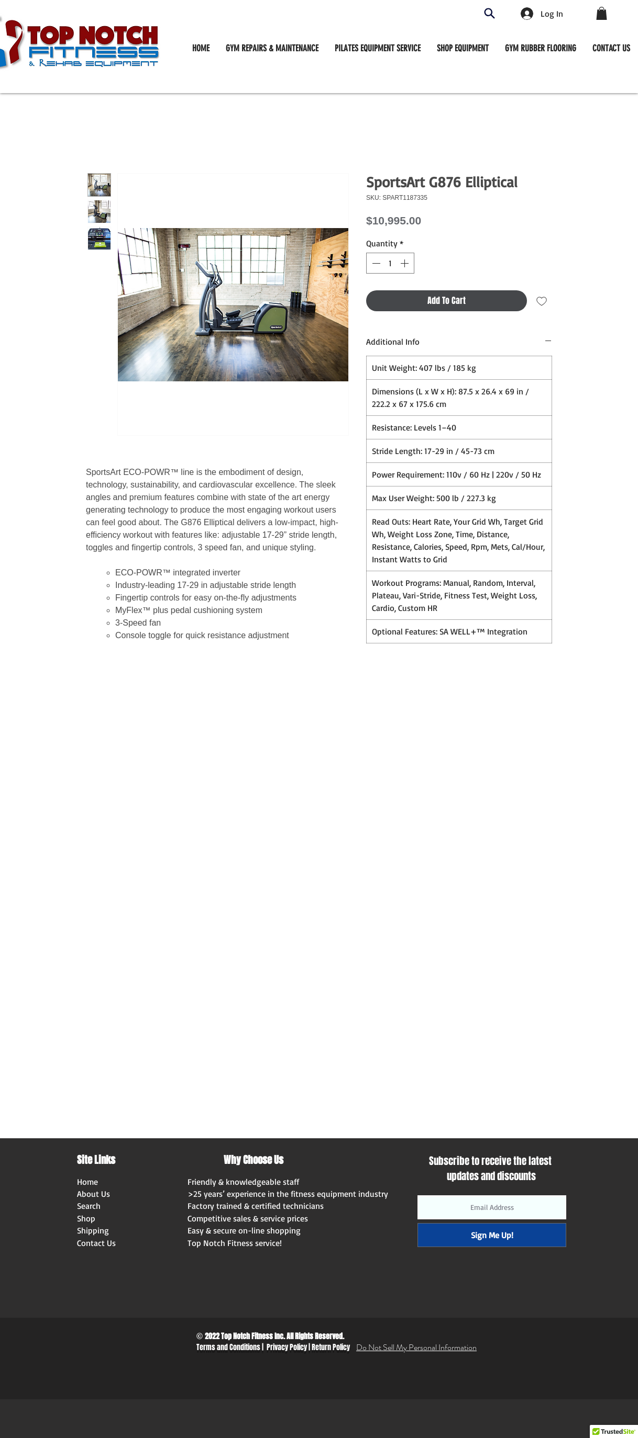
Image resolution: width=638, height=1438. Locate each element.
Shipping (93, 1230)
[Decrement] (375, 263)
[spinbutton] (390, 263)
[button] (463, 48)
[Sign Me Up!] (491, 1235)
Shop (86, 1218)
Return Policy (331, 1347)
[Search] (489, 13)
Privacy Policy (287, 1347)
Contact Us (96, 1243)
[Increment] (405, 263)
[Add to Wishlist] (541, 300)
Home (87, 1181)
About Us (93, 1193)
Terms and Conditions (228, 1347)
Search (89, 1206)
